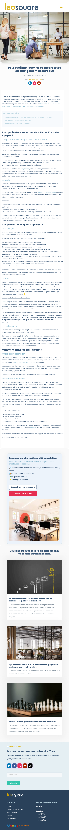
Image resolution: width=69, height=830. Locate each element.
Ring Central (25, 169)
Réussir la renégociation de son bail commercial (32, 721)
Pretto (4, 302)
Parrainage (11, 818)
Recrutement (12, 812)
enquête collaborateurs (47, 192)
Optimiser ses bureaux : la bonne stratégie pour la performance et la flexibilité (33, 665)
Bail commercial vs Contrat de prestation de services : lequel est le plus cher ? (30, 599)
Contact (10, 806)
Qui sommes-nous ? (15, 809)
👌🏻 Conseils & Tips (34, 79)
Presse (9, 815)
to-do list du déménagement (24, 362)
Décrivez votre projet (23, 493)
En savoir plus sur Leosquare (23, 487)
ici (28, 437)
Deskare (33, 427)
